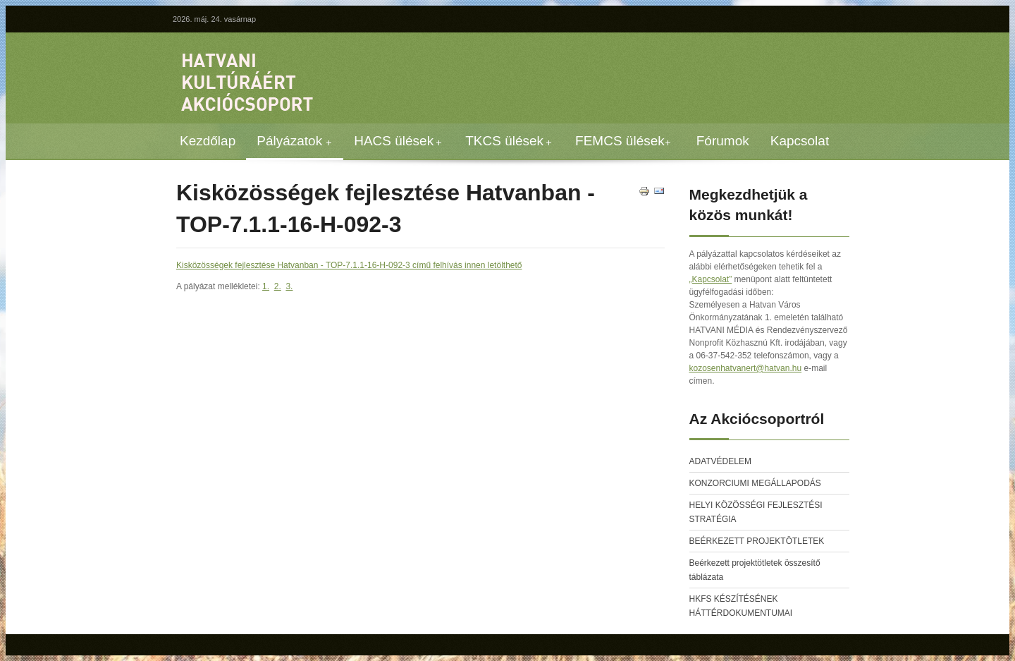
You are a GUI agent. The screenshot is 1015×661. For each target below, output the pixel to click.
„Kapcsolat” (710, 279)
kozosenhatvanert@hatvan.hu (745, 368)
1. (265, 286)
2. (277, 286)
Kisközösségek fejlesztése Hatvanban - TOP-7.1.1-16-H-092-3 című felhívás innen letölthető (349, 265)
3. (289, 286)
